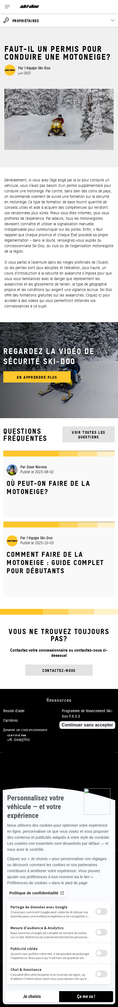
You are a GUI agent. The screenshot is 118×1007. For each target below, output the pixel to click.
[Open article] (59, 484)
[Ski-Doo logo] (29, 6)
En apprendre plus (37, 377)
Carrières (10, 720)
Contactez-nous (59, 670)
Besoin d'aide (13, 710)
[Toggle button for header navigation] (7, 6)
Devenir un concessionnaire (25, 729)
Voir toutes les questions (88, 434)
